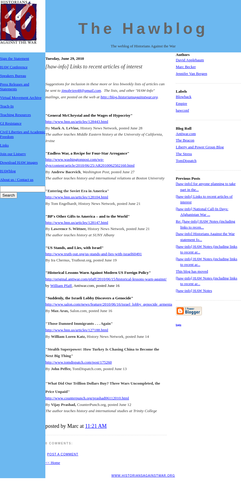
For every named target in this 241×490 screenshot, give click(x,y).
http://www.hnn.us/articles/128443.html (76, 121)
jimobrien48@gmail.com (81, 90)
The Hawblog (143, 28)
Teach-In (7, 106)
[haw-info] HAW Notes (194, 290)
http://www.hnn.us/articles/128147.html (76, 222)
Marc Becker (186, 67)
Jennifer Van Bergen (191, 73)
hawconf (182, 110)
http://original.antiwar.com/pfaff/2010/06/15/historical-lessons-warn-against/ (106, 279)
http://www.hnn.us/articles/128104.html (76, 197)
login (178, 324)
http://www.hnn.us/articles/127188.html (76, 330)
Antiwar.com (186, 133)
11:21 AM (96, 426)
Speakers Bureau (13, 75)
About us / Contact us (16, 179)
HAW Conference (14, 67)
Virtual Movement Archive (21, 97)
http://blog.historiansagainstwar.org (129, 97)
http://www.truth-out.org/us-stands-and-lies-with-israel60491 (93, 254)
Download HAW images (19, 162)
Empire (181, 103)
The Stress (184, 154)
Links (4, 145)
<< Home (52, 462)
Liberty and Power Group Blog (200, 147)
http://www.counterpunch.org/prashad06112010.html (87, 398)
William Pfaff (61, 285)
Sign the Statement (14, 58)
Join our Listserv (13, 154)
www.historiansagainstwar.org (143, 475)
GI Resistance (11, 123)
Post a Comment (62, 454)
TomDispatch (186, 160)
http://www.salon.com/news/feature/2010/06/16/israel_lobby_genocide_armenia (108, 304)
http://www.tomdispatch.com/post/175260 (78, 362)
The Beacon (185, 140)
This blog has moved (192, 271)
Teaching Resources (15, 115)
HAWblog (8, 171)
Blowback (183, 96)
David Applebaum (190, 60)
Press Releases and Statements (14, 86)
